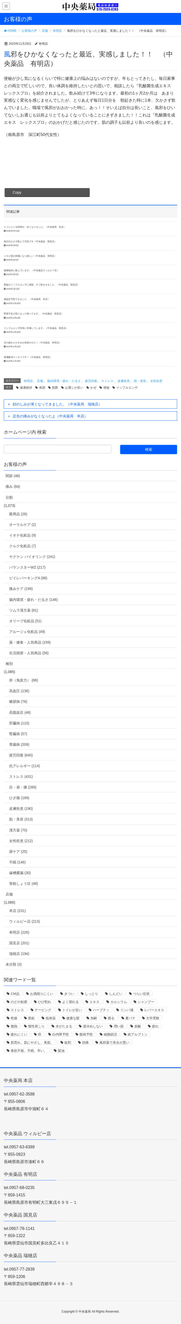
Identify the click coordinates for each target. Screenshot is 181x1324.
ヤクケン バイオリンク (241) (32, 557)
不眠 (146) (17, 862)
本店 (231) (17, 911)
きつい (69, 994)
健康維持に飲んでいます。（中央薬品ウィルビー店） (31, 270)
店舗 (40, 381)
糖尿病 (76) (18, 701)
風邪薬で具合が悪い (114, 1042)
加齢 (93, 1018)
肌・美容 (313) (21, 819)
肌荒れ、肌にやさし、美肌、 (32, 1042)
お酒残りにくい (41, 994)
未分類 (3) (14, 964)
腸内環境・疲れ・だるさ (64, 381)
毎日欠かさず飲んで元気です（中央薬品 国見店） (30, 241)
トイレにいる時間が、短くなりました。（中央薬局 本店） (35, 227)
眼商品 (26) (18, 514)
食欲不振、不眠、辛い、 (29, 1051)
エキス (94, 1002)
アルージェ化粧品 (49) (27, 632)
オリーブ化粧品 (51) (25, 621)
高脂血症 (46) (20, 712)
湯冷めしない (93, 1026)
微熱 (14, 1026)
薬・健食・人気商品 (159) (30, 642)
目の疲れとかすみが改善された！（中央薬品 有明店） (32, 342)
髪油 (61, 1051)
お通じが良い (74, 387)
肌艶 (55, 387)
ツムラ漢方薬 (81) (23, 610)
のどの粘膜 (19, 1002)
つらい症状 (141, 994)
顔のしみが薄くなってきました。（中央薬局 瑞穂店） (57, 404)
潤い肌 (119, 1026)
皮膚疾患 (124, 381)
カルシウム (118, 1002)
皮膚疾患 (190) (21, 808)
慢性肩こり (36, 1026)
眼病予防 (86, 1034)
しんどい (115, 994)
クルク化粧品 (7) (22, 546)
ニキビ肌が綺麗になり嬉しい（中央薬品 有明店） (30, 256)
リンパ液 (127, 1010)
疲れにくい (19, 1034)
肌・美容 (140, 381)
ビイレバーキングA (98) (28, 578)
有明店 (28, 381)
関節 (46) (13, 476)
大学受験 (152, 1018)
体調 (42, 387)
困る (111, 1018)
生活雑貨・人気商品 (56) (29, 653)
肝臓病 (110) (19, 723)
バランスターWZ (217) (27, 567)
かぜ (93, 387)
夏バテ (130, 1018)
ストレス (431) (21, 776)
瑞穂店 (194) (19, 954)
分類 (9, 497)
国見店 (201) (19, 943)
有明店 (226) (19, 932)
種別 (9, 664)
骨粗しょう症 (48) (23, 883)
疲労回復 (91, 381)
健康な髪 (73, 1018)
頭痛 (85, 1042)
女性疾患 (156, 381)
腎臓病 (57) (18, 734)
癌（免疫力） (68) (23, 680)
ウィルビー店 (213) (24, 921)
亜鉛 (31, 1018)
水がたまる (64, 1026)
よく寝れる (70, 1002)
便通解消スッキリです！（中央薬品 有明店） (28, 357)
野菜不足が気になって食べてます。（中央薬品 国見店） (33, 313)
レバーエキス (154, 1010)
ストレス (107, 381)
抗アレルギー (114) (24, 766)
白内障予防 (60, 1034)
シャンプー (146, 1002)
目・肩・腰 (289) (22, 787)
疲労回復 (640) (21, 755)
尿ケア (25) (18, 851)
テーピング (43, 1010)
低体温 (51, 1018)
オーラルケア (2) (22, 525)
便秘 (106, 387)
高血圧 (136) (19, 691)
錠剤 (67, 1042)
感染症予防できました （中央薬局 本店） (27, 299)
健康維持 (26, 387)
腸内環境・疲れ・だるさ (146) (33, 600)
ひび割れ (44, 1002)
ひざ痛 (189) (19, 798)
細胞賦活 (110, 1034)
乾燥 (14, 1018)
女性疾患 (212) (21, 841)
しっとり (91, 994)
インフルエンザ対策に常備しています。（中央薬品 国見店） (36, 328)
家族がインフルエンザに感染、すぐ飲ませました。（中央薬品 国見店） (42, 284)
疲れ (155, 1026)
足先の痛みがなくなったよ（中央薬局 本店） (50, 416)
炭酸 (137, 1026)
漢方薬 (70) (18, 830)
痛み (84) (13, 486)
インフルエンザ (127, 387)
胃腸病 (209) (19, 744)
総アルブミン (138, 1034)
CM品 (15, 994)
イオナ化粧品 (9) (22, 535)
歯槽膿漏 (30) (20, 873)
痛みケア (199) (21, 589)
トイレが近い (72, 1010)
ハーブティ (101, 1010)
